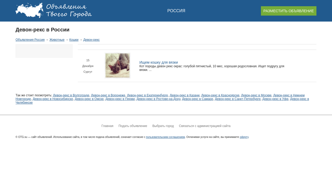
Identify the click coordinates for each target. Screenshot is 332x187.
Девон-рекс (91, 40)
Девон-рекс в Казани (184, 95)
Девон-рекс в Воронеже (108, 95)
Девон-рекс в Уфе (275, 99)
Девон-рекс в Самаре (197, 99)
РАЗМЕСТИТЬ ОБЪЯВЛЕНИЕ (289, 11)
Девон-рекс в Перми (120, 99)
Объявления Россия (30, 40)
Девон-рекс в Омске (89, 99)
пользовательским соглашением (165, 137)
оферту (244, 137)
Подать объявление (133, 126)
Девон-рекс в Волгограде (71, 95)
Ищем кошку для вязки (159, 62)
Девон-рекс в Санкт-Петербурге (238, 99)
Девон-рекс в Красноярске (220, 95)
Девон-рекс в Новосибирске (53, 99)
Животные (57, 40)
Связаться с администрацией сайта (205, 126)
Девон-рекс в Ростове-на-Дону (158, 99)
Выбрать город (163, 126)
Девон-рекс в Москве (256, 95)
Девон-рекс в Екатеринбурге (147, 95)
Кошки (73, 40)
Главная (107, 126)
